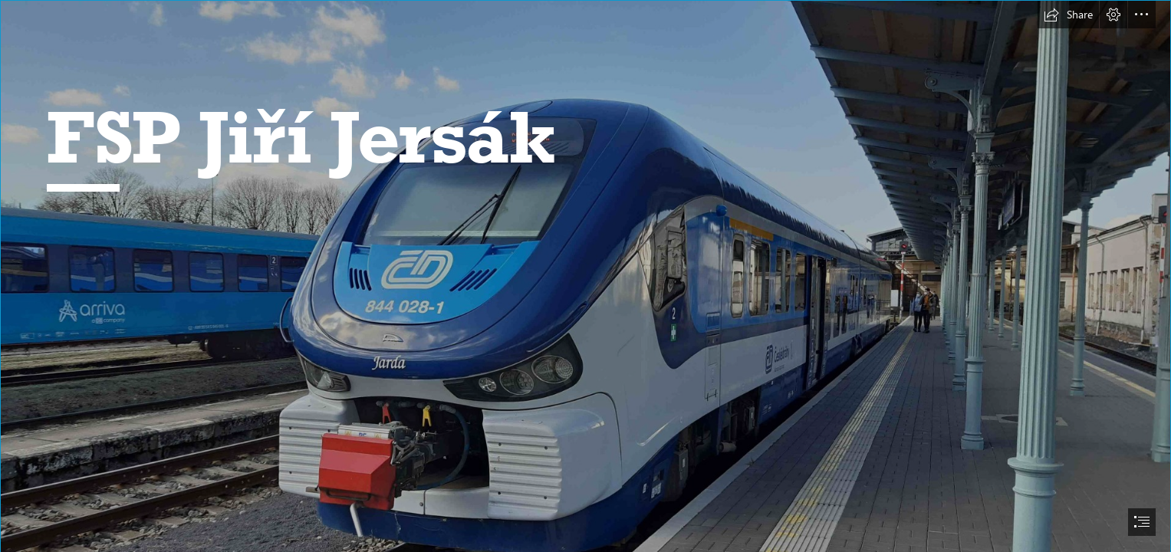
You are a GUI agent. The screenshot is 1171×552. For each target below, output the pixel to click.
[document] (585, 276)
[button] (1068, 14)
